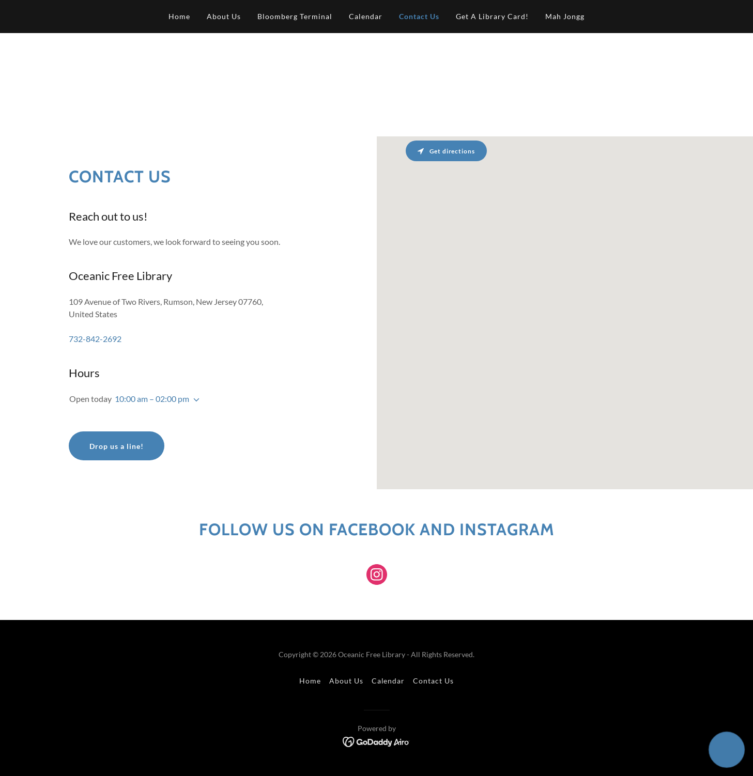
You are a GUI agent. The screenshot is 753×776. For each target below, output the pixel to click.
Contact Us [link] (419, 16)
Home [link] (179, 16)
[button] (194, 400)
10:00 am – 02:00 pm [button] (152, 398)
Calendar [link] (365, 16)
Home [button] (310, 680)
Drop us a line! (116, 446)
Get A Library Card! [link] (492, 16)
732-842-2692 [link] (95, 339)
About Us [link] (224, 16)
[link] (377, 576)
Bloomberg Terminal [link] (294, 16)
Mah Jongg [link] (565, 16)
